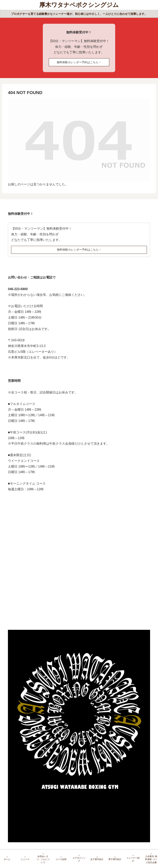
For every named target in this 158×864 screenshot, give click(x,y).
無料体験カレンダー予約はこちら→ (79, 62)
